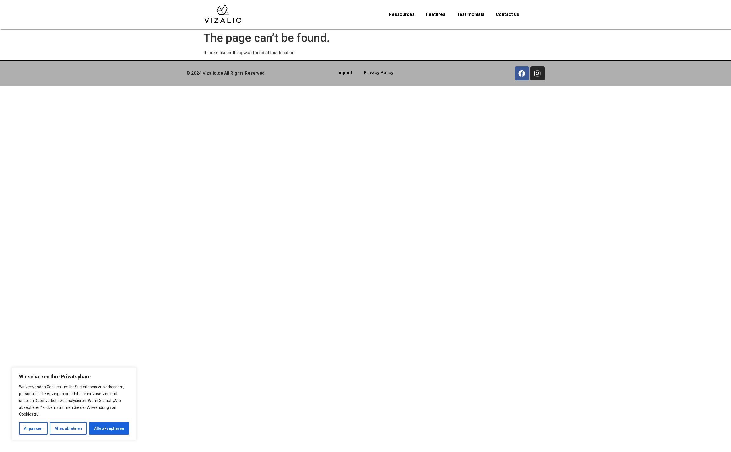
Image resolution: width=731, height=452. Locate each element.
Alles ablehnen (68, 428)
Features (435, 14)
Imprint (345, 72)
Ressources (402, 14)
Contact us (507, 14)
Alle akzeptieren (109, 428)
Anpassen (33, 428)
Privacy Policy (378, 72)
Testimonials (470, 14)
